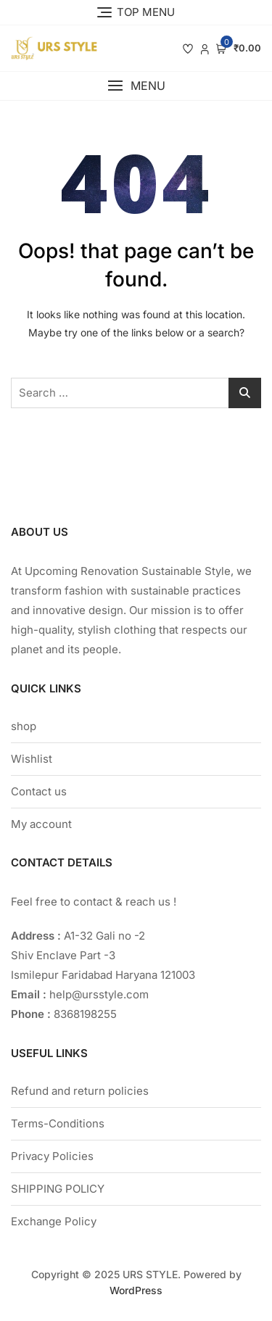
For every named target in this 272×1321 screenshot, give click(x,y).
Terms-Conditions (57, 1123)
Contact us (39, 791)
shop (23, 726)
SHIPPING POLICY (57, 1189)
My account (41, 824)
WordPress (136, 1290)
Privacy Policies (52, 1156)
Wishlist (31, 759)
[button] (136, 86)
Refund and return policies (80, 1091)
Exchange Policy (53, 1221)
